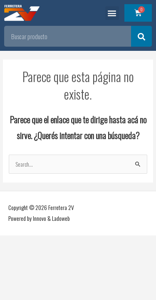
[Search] (141, 36)
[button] (112, 13)
